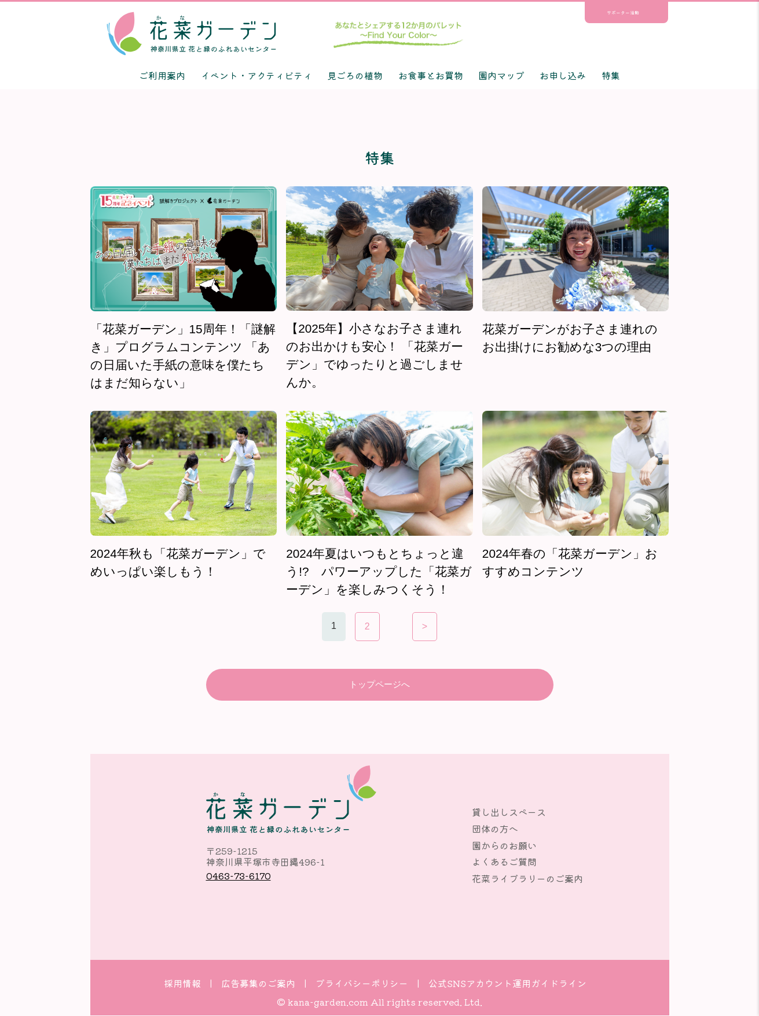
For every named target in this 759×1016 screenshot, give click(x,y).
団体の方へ (495, 830)
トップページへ (379, 685)
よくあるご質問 (504, 863)
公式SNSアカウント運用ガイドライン (507, 984)
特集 (611, 75)
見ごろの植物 (355, 75)
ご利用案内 (162, 75)
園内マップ (501, 75)
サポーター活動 (623, 12)
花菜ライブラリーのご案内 (527, 879)
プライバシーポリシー (362, 984)
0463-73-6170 (238, 876)
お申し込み (563, 75)
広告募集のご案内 (258, 984)
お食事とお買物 (430, 75)
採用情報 (182, 984)
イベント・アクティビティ (256, 75)
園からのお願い (504, 846)
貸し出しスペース (509, 813)
